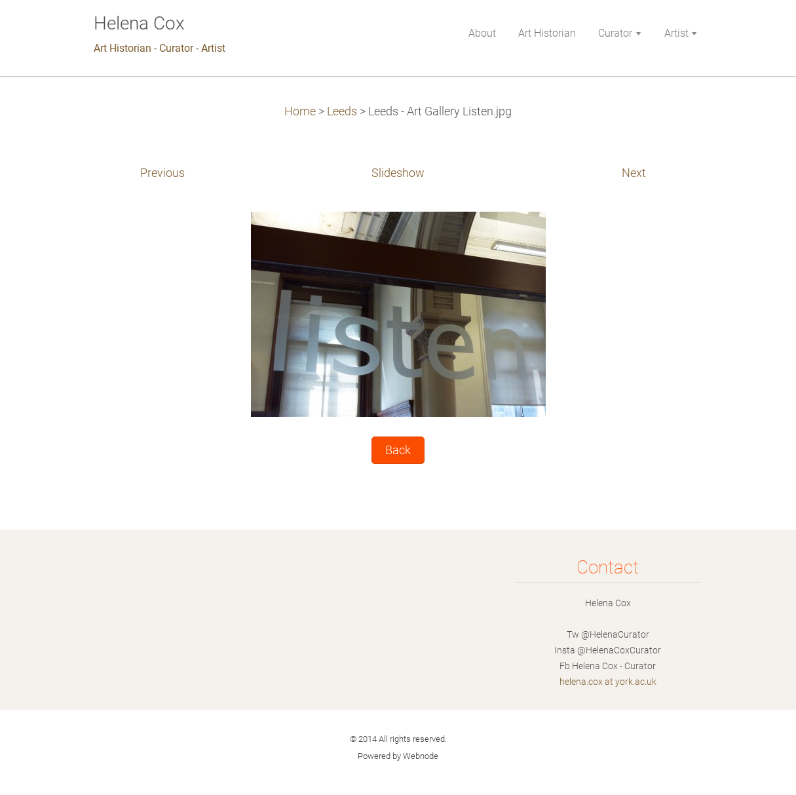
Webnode (420, 756)
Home (300, 111)
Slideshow (398, 173)
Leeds (342, 111)
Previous (162, 173)
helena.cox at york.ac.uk (607, 681)
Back (398, 450)
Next (634, 173)
